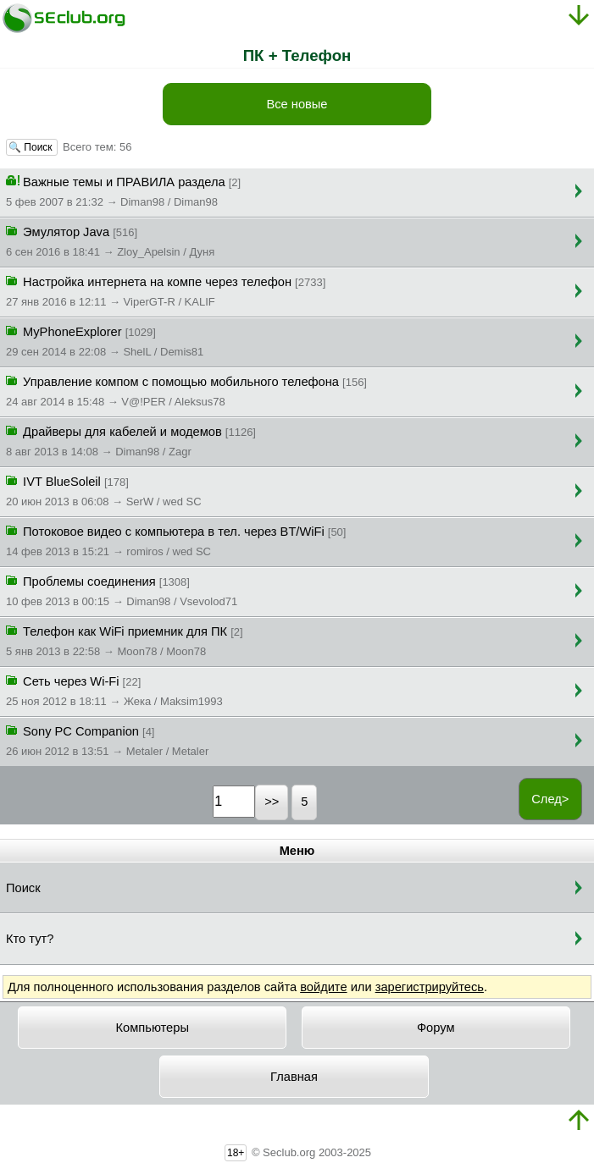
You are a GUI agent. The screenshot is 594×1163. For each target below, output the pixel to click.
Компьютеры (152, 1027)
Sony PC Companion (107, 740)
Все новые (296, 104)
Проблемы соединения (121, 590)
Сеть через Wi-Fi (114, 690)
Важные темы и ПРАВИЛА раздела (123, 190)
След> (550, 799)
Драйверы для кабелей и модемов (131, 440)
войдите (323, 987)
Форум (436, 1027)
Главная (294, 1076)
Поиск (23, 888)
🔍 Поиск (31, 147)
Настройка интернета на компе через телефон (165, 290)
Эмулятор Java (110, 240)
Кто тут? (29, 938)
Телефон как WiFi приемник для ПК (124, 640)
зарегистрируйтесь (429, 987)
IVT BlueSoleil (104, 490)
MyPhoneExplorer (104, 340)
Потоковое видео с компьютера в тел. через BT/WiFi (176, 540)
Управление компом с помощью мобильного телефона (186, 390)
